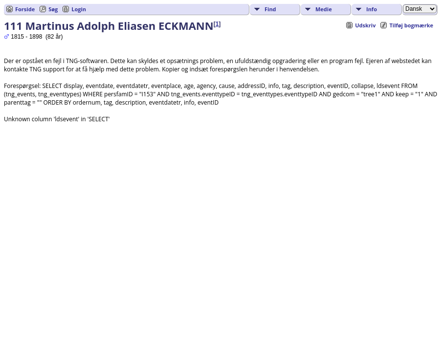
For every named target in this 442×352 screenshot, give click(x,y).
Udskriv (365, 25)
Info (371, 9)
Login (78, 9)
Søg (53, 9)
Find (270, 9)
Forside (25, 9)
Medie (323, 9)
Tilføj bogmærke (411, 25)
